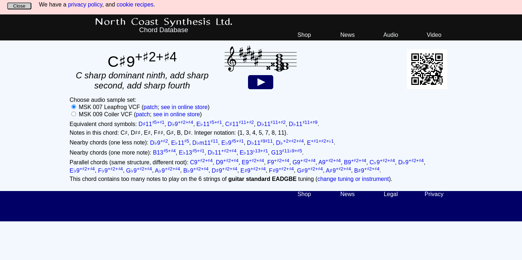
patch (150, 107)
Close (19, 6)
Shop (304, 35)
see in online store (184, 107)
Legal (391, 194)
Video (434, 35)
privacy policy (85, 4)
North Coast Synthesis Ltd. (164, 22)
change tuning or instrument (353, 179)
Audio (391, 35)
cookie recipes (135, 4)
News (347, 35)
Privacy (434, 194)
